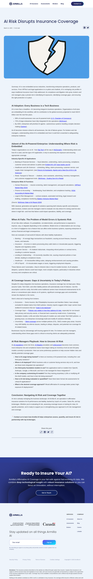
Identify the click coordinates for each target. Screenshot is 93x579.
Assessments (45, 3)
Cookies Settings (55, 559)
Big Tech (41, 150)
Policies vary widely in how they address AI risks (44, 310)
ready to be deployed (43, 308)
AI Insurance (34, 3)
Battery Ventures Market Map (48, 199)
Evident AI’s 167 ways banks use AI (57, 165)
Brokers (55, 3)
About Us (79, 519)
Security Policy (13, 559)
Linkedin (79, 531)
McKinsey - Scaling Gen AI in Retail (51, 178)
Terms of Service (40, 559)
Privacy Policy (27, 559)
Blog (62, 3)
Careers (79, 527)
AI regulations (18, 345)
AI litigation (39, 345)
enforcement (57, 345)
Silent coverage (30, 321)
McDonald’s (58, 150)
